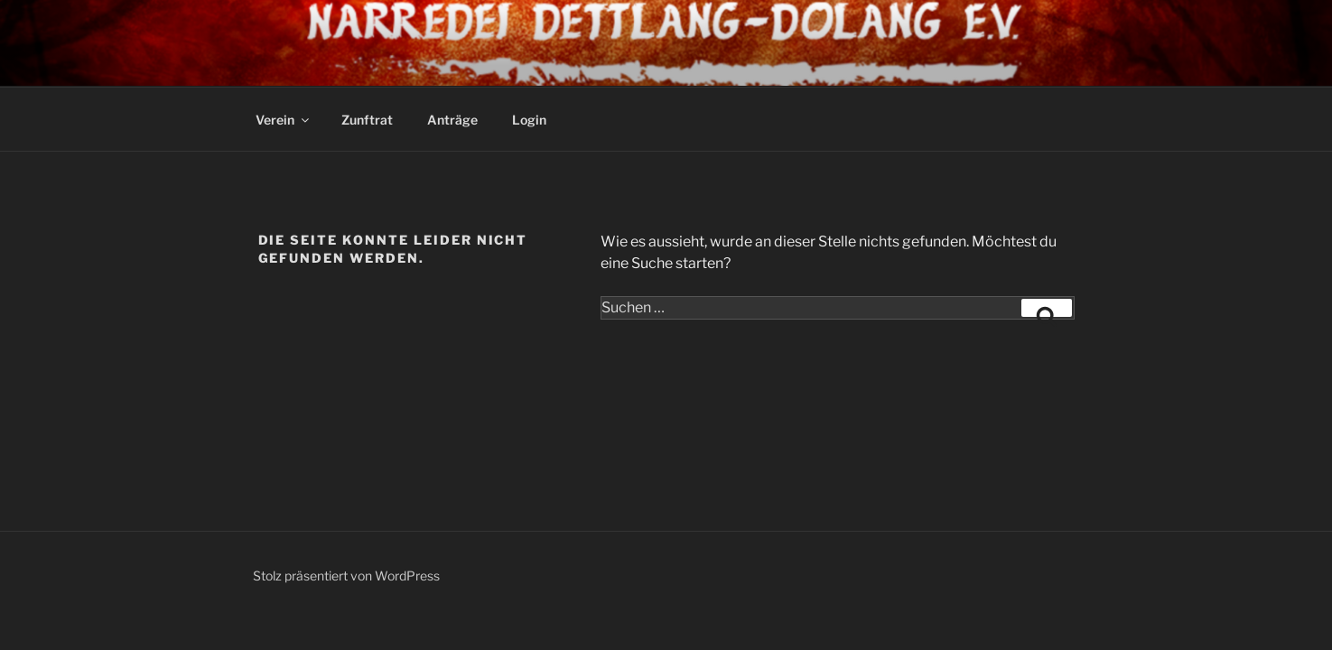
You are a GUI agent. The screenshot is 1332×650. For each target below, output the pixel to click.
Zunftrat (367, 119)
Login (529, 119)
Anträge (452, 119)
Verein (284, 119)
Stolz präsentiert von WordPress (346, 575)
